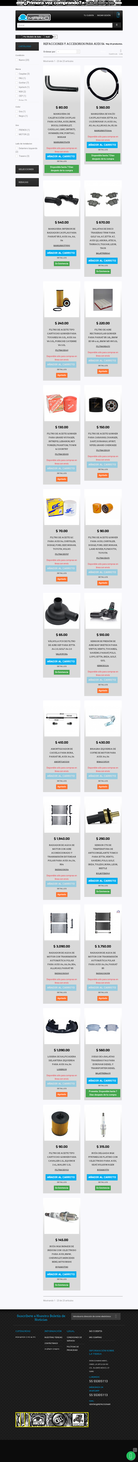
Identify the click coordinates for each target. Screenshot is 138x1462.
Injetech (24, 87)
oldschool (21, 192)
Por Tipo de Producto (25, 1343)
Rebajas (23, 207)
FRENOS (24, 130)
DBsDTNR (21, 196)
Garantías (72, 1362)
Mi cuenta (95, 1331)
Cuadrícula (113, 52)
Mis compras (95, 1337)
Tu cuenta (89, 15)
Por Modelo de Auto (32, 37)
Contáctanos (51, 1343)
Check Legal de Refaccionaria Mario (74, 1392)
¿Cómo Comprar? (53, 1364)
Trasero (24, 156)
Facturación (73, 1402)
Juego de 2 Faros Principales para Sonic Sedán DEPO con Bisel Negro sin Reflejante (26, 240)
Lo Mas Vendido (24, 187)
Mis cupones (95, 1361)
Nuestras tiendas (53, 1337)
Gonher (24, 83)
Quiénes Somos (52, 1349)
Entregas (71, 1356)
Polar (23, 100)
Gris (22, 111)
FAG (22, 78)
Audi (48, 37)
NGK (22, 91)
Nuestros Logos (75, 1374)
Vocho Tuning (23, 183)
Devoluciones (74, 1368)
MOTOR (24, 134)
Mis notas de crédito (99, 1343)
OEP (22, 96)
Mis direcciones (97, 1349)
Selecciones (26, 169)
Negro (23, 116)
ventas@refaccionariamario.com (106, 1426)
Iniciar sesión (104, 15)
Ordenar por (49, 51)
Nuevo (24, 60)
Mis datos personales (100, 1355)
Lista (121, 52)
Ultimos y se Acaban (26, 178)
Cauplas (24, 74)
